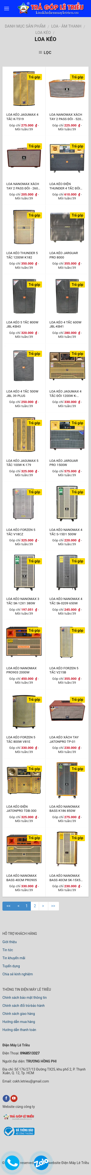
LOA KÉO (43, 32)
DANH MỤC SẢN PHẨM (25, 26)
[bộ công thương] (18, 1135)
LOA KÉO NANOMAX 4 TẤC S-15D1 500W (66, 532)
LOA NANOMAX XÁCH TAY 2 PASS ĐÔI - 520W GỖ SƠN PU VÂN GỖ (67, 117)
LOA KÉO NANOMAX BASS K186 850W (65, 808)
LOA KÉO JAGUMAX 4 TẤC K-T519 (22, 117)
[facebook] (6, 1098)
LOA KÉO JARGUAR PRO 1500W (64, 463)
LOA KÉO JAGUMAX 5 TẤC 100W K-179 (22, 463)
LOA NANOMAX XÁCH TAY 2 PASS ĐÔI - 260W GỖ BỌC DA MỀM (23, 186)
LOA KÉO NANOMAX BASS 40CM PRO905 (21, 878)
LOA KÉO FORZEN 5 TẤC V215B (64, 670)
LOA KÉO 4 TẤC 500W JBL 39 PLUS (22, 393)
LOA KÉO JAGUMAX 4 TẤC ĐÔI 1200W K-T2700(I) (66, 393)
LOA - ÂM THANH (66, 26)
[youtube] (13, 1098)
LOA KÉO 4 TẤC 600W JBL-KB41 (66, 324)
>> (53, 906)
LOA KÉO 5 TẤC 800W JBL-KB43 (22, 324)
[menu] (6, 8)
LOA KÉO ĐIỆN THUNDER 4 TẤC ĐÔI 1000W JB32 (65, 186)
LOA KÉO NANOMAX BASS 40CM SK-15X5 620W (65, 878)
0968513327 (29, 1053)
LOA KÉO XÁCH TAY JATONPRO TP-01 (64, 739)
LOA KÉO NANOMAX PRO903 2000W (21, 670)
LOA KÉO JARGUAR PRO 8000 (64, 255)
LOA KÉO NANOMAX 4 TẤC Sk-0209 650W (66, 601)
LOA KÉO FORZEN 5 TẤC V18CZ (20, 532)
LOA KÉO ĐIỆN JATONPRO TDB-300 (21, 808)
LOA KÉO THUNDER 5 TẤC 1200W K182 (22, 255)
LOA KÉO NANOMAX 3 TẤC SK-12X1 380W (22, 601)
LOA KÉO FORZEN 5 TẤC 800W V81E (20, 739)
